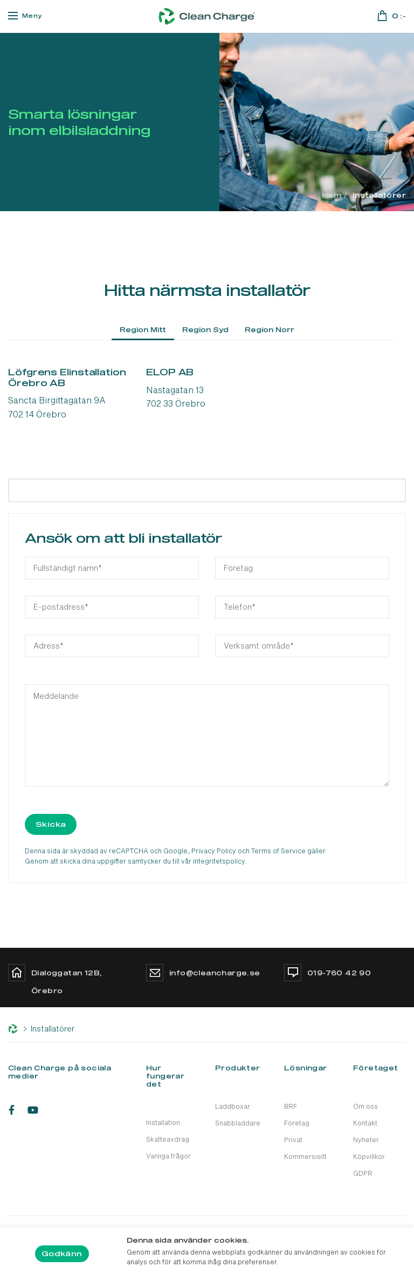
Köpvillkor (369, 1156)
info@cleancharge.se (214, 972)
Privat (293, 1139)
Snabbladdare (237, 1123)
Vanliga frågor (168, 1156)
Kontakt (365, 1123)
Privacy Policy (213, 850)
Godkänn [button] (62, 1253)
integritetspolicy (219, 861)
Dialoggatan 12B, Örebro (66, 981)
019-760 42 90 (339, 972)
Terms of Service (278, 850)
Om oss (365, 1106)
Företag (296, 1123)
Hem (331, 195)
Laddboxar (232, 1106)
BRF (290, 1106)
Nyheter (366, 1139)
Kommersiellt (305, 1156)
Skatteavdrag (167, 1139)
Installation (163, 1122)
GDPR (362, 1173)
